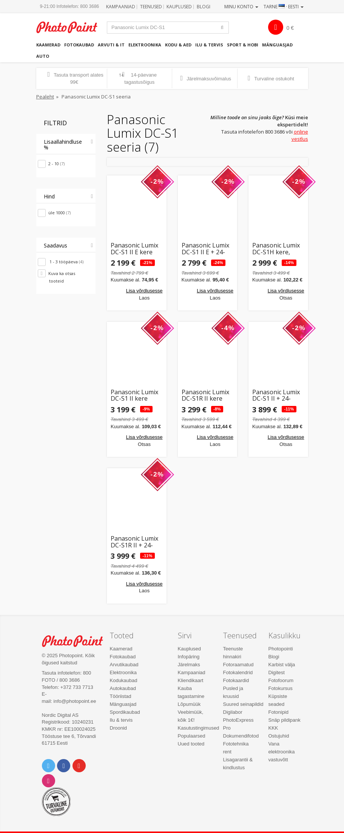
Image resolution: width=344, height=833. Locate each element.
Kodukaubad (123, 680)
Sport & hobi (242, 45)
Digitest (276, 672)
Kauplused (179, 6)
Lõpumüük (189, 704)
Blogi (203, 6)
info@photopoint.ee (75, 701)
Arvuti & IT (111, 45)
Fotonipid (278, 712)
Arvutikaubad (124, 664)
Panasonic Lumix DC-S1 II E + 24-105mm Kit (205, 248)
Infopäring (189, 656)
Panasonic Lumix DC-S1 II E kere (134, 248)
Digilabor (232, 712)
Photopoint (70, 27)
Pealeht (45, 96)
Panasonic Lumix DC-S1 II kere (134, 395)
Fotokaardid (236, 680)
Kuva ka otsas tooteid (61, 277)
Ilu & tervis (209, 45)
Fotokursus (280, 688)
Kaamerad (48, 45)
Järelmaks (189, 664)
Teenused (151, 6)
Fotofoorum (280, 680)
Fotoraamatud (238, 664)
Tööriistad (120, 696)
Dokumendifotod (241, 736)
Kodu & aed (178, 45)
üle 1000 (59, 212)
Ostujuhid (278, 736)
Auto (42, 56)
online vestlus (300, 135)
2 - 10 (56, 163)
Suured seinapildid (243, 704)
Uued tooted (191, 744)
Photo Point (76, 641)
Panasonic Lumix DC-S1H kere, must (276, 248)
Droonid (118, 728)
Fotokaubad (79, 45)
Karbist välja (281, 664)
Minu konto (241, 6)
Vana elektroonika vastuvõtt (281, 751)
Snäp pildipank (284, 720)
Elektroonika (144, 45)
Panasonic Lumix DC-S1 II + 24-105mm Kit (276, 395)
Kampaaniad (120, 6)
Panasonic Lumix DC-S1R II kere (205, 395)
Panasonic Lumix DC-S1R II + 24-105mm (134, 542)
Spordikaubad (125, 712)
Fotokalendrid (238, 672)
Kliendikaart (191, 680)
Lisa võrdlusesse (144, 291)
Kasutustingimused (198, 728)
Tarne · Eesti (284, 6)
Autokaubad (123, 688)
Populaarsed (191, 736)
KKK (273, 728)
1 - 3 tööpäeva (65, 261)
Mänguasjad (277, 45)
